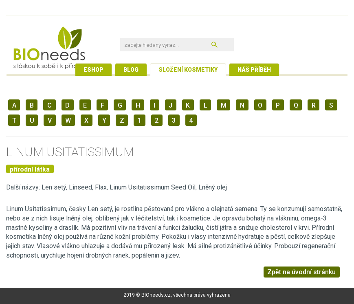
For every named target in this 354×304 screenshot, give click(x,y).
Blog (131, 69)
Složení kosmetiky (188, 69)
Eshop (93, 69)
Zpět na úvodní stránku (301, 272)
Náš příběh (254, 69)
